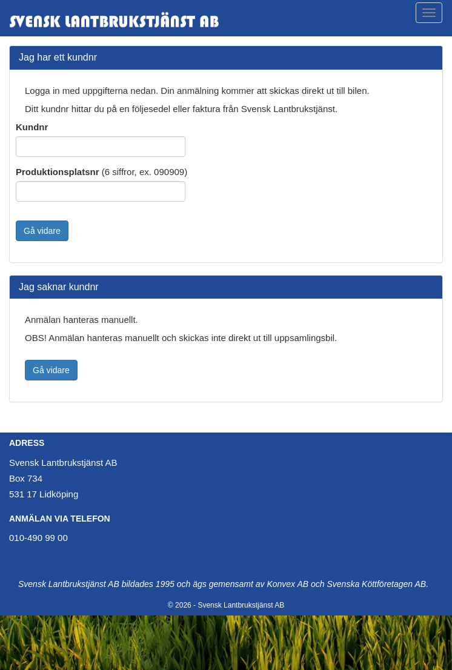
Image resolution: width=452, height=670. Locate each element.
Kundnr (32, 127)
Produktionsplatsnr (57, 172)
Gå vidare (42, 231)
